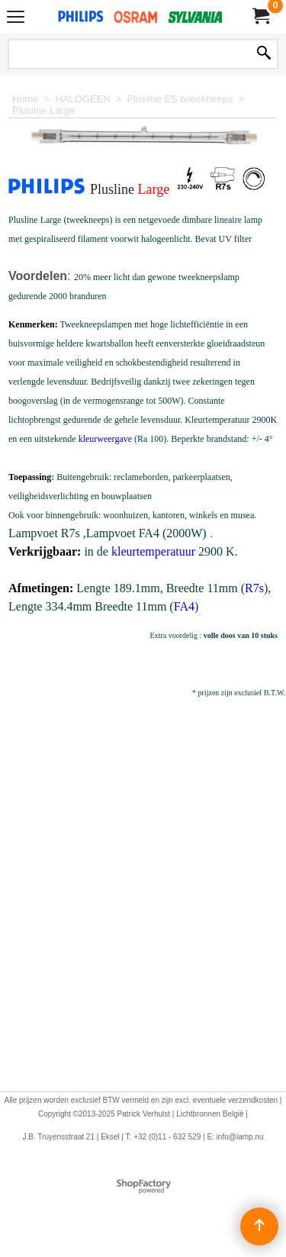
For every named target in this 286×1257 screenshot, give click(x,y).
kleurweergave (105, 439)
